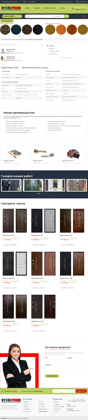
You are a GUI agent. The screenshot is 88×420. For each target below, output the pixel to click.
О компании (36, 8)
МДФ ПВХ (26, 402)
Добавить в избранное (67, 57)
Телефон (69, 358)
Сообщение (48, 365)
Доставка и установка (50, 8)
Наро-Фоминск (32, 1)
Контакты (62, 8)
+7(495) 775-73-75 (80, 7)
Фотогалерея (57, 409)
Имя (46, 358)
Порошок (26, 404)
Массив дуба (42, 404)
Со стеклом (41, 406)
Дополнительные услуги (35, 67)
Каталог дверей (9, 16)
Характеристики (10, 67)
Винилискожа (27, 409)
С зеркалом (26, 411)
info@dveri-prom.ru (80, 9)
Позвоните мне (81, 391)
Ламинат (26, 406)
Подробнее (15, 238)
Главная (27, 8)
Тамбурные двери (43, 409)
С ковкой (41, 402)
